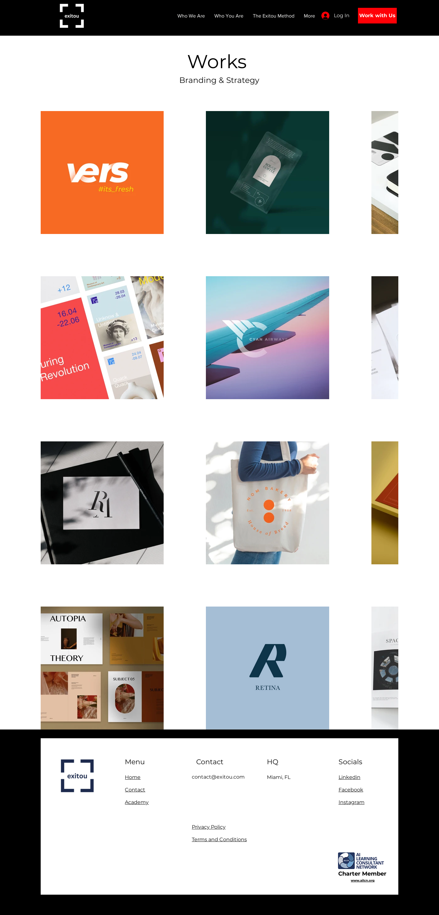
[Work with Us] (377, 15)
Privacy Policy (209, 827)
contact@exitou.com (218, 777)
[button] (229, 16)
